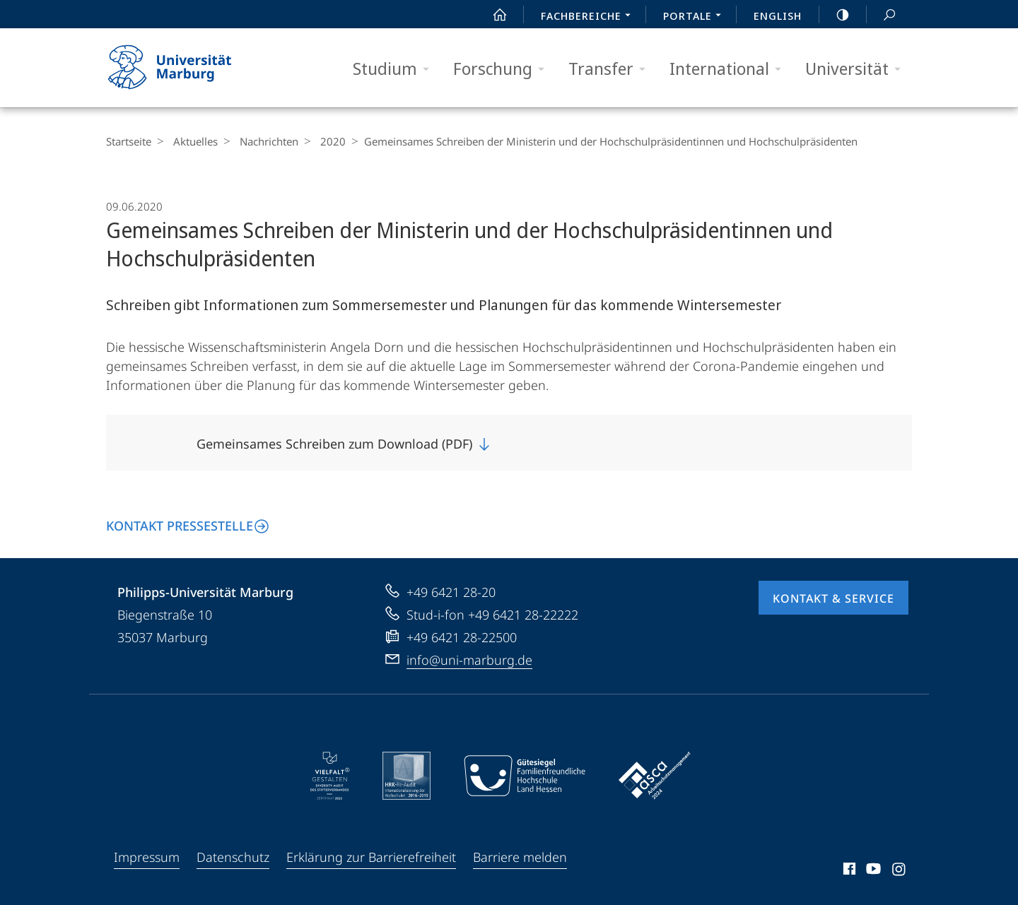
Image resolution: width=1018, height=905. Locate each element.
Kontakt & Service (833, 598)
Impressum (147, 856)
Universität (857, 69)
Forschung (503, 69)
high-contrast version (834, 15)
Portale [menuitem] (696, 16)
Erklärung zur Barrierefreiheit (371, 856)
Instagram (899, 871)
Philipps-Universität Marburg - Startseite (182, 68)
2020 (322, 141)
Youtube (872, 871)
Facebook (848, 871)
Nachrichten (262, 141)
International (729, 69)
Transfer (611, 69)
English (778, 15)
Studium (395, 69)
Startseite (128, 141)
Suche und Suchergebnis (881, 15)
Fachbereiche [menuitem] (589, 16)
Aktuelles (192, 141)
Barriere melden (520, 856)
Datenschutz (233, 856)
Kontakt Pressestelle (179, 525)
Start (492, 15)
